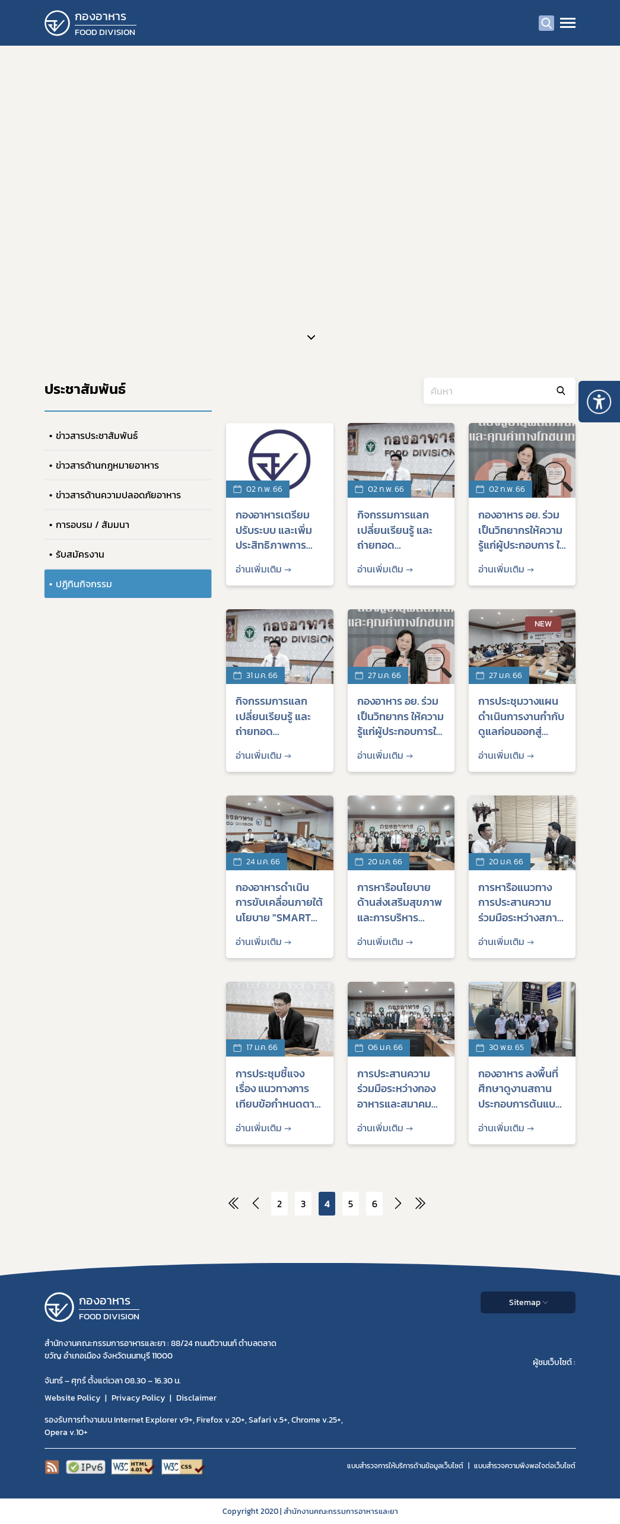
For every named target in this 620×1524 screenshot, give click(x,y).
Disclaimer (196, 1398)
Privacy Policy (138, 1398)
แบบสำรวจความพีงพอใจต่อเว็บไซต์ (525, 1466)
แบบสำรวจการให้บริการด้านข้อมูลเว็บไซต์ (405, 1466)
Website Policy (72, 1398)
